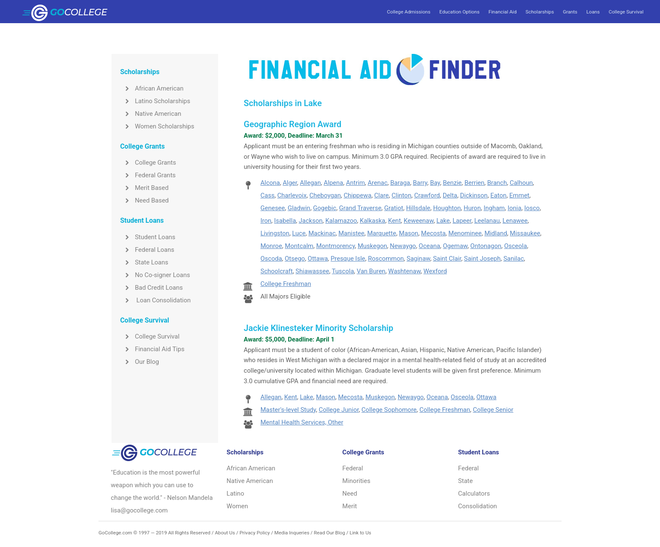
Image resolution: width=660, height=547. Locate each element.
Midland (495, 233)
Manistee (351, 233)
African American (152, 88)
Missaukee (525, 233)
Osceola (515, 246)
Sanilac (513, 258)
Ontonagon (485, 246)
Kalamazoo (341, 220)
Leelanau (487, 220)
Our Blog (139, 362)
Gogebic (324, 208)
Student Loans (147, 237)
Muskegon (372, 246)
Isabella (285, 220)
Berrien (474, 183)
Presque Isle (348, 258)
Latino (235, 493)
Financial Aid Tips (152, 349)
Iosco (532, 208)
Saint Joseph (482, 258)
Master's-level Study (288, 410)
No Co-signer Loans (155, 275)
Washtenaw (404, 271)
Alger (290, 183)
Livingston (275, 233)
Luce (299, 233)
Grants (570, 12)
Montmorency (335, 246)
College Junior (339, 410)
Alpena (333, 183)
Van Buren (371, 271)
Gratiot (393, 208)
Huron (472, 208)
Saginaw (418, 258)
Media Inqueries (291, 533)
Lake (443, 220)
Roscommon (386, 258)
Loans (593, 12)
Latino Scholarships (155, 101)
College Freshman (286, 284)
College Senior (493, 410)
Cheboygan (325, 195)
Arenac (378, 183)
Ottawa (318, 258)
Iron (266, 220)
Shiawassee (312, 271)
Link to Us (360, 533)
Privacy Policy (255, 533)
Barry (420, 183)
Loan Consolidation (155, 300)
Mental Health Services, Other (302, 422)
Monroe (271, 246)
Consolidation (477, 506)
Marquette (381, 233)
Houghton (447, 208)
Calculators (474, 493)
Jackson (310, 220)
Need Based (144, 200)
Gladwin (298, 208)
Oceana (429, 246)
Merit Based (144, 188)
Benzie (452, 183)
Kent (394, 220)
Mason (408, 233)
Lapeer (461, 220)
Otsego (295, 258)
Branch (497, 183)
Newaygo (403, 246)
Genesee (273, 208)
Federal (352, 468)
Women (237, 506)
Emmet (519, 195)
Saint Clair (447, 258)
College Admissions (408, 12)
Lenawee (515, 220)
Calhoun (521, 183)
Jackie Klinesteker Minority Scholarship (318, 328)
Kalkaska (372, 220)
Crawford (427, 195)
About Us (225, 533)
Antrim (355, 183)
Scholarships (540, 12)
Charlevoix (292, 195)
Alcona (270, 183)
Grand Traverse (360, 208)
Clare (381, 195)
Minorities (356, 481)
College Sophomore (389, 410)
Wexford (435, 271)
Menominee (465, 233)
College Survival (626, 12)
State (465, 481)
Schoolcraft (277, 271)
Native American (150, 113)
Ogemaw (455, 246)
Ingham (494, 208)
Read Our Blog (329, 533)
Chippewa (357, 195)
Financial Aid (502, 12)
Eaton (498, 195)
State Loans (144, 262)
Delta (450, 195)
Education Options (459, 12)
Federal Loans (147, 249)
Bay (435, 183)
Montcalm (299, 246)
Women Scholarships (157, 126)
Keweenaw (419, 220)
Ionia (515, 208)
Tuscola (343, 271)
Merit (349, 506)
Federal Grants (148, 175)
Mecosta (433, 233)
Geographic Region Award (292, 124)
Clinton (401, 195)
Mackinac (322, 233)
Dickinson (473, 195)
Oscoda (271, 258)
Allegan (310, 183)
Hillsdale (418, 208)
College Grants (148, 162)
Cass (267, 195)
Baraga (400, 183)
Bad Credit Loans (151, 287)
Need (349, 493)
